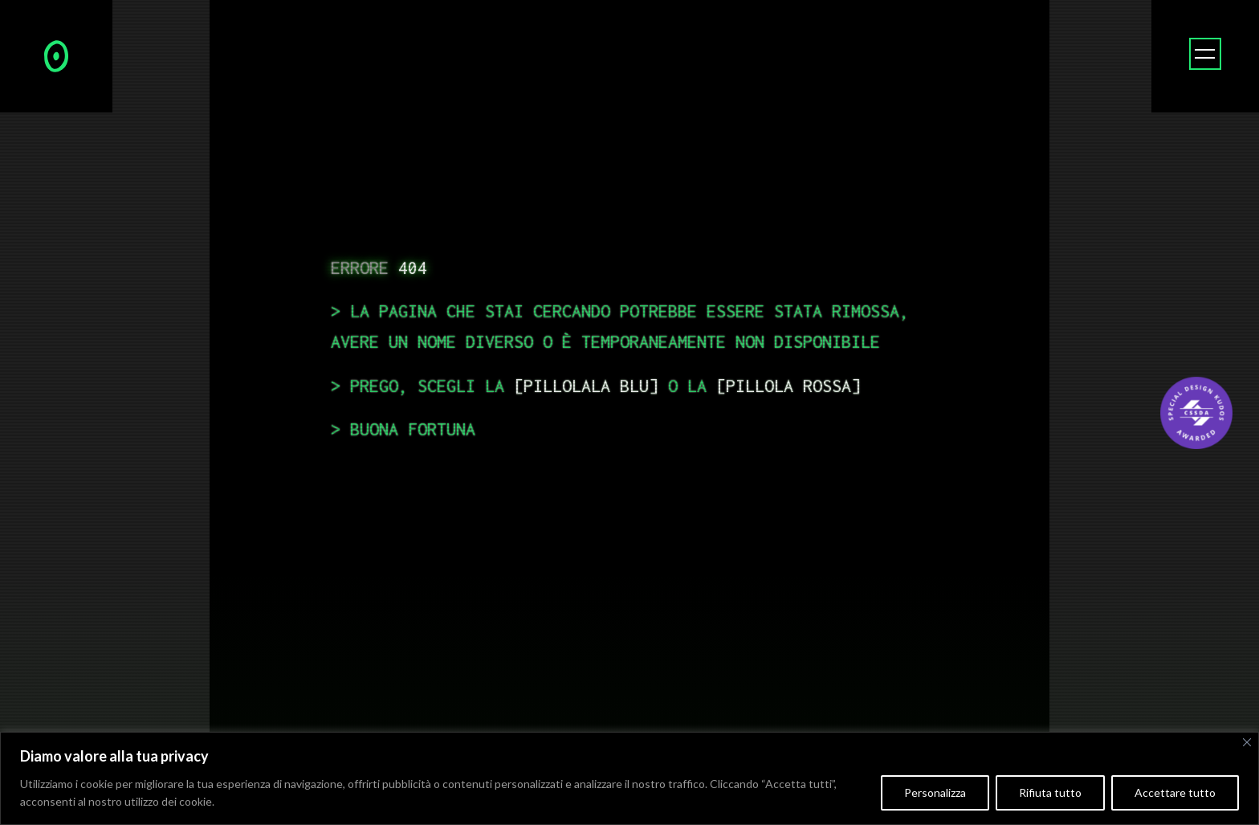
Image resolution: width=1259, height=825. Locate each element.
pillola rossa (788, 385)
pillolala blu (586, 385)
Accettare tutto (1175, 792)
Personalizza (935, 792)
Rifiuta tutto (1050, 792)
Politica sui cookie (262, 801)
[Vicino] (1247, 742)
